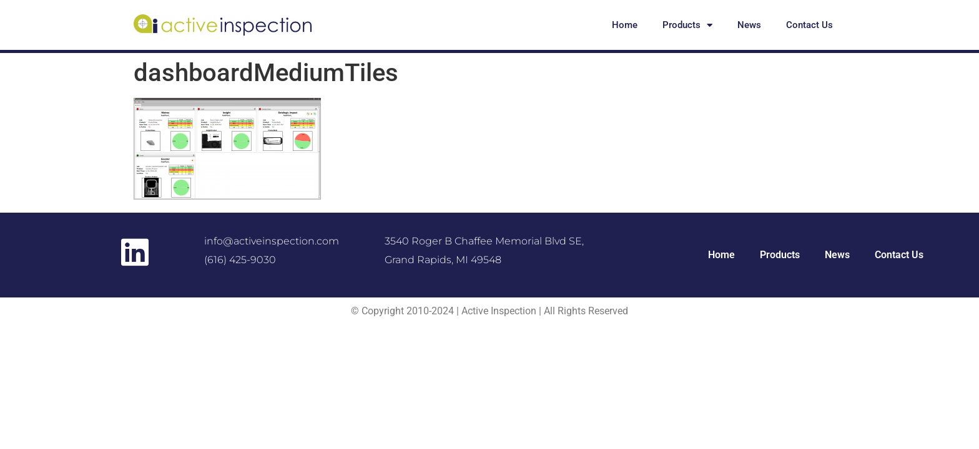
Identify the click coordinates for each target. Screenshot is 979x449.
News (749, 25)
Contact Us (809, 25)
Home (624, 25)
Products (687, 25)
